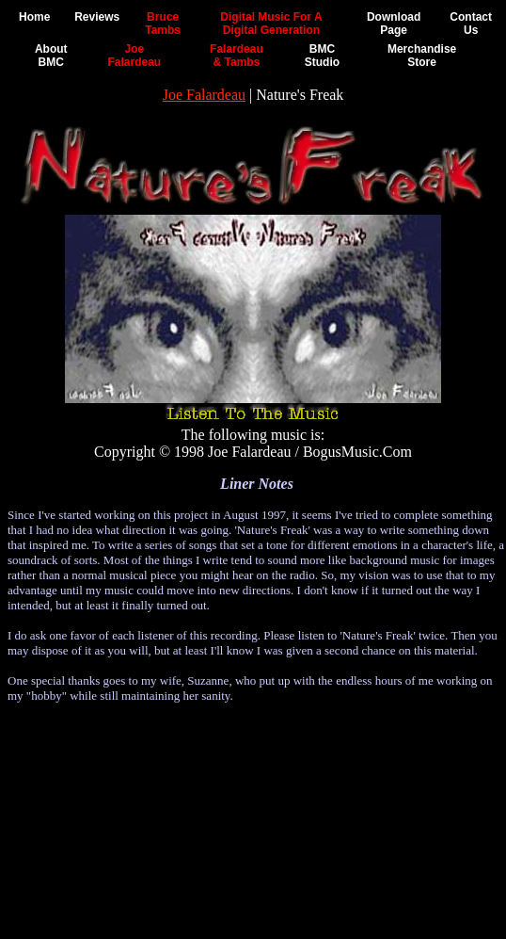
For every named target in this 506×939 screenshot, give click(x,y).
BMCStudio (322, 55)
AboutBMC (51, 55)
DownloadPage (393, 23)
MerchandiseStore (421, 55)
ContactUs (471, 23)
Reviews (96, 17)
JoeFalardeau (134, 55)
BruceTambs (163, 23)
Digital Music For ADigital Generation (271, 23)
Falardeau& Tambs (236, 55)
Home (34, 17)
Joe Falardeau (204, 95)
